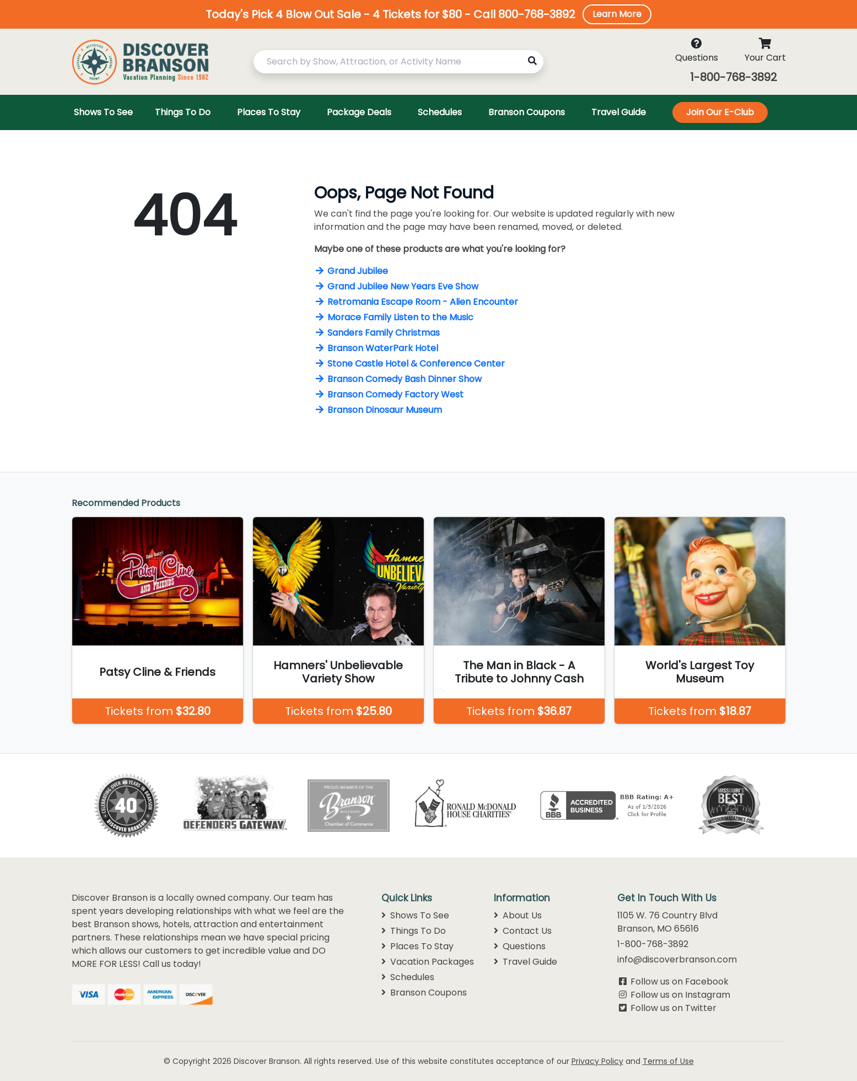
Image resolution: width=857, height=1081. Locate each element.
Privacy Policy (597, 1061)
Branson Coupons (424, 992)
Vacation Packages (427, 961)
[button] (428, 14)
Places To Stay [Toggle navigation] (268, 112)
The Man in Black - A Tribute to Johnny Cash (519, 672)
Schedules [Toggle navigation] (440, 112)
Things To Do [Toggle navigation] (183, 112)
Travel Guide (525, 961)
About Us (518, 915)
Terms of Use (668, 1061)
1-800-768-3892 (733, 77)
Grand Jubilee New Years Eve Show (396, 286)
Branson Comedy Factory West (388, 394)
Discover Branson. (267, 1061)
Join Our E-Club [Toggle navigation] (720, 112)
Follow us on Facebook (679, 981)
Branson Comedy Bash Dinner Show (398, 379)
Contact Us (523, 930)
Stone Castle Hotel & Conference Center (409, 363)
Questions (520, 946)
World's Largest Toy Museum (699, 672)
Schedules (407, 977)
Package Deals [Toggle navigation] (359, 112)
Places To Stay (417, 946)
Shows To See (415, 915)
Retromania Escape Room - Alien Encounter (416, 301)
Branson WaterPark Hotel (376, 348)
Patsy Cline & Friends (157, 672)
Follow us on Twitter (673, 1008)
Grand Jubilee (351, 271)
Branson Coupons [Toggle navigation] (526, 112)
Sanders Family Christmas (377, 332)
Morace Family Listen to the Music (393, 317)
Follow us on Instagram (680, 994)
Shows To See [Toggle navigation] (103, 112)
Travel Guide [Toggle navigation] (618, 112)
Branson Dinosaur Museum (378, 410)
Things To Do (413, 930)
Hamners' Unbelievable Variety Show (338, 672)
